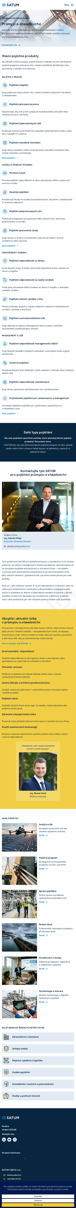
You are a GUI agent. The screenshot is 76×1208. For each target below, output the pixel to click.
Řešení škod (45, 924)
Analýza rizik (46, 824)
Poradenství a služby (50, 957)
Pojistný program (48, 857)
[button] (24, 1158)
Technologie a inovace (51, 991)
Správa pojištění (47, 891)
